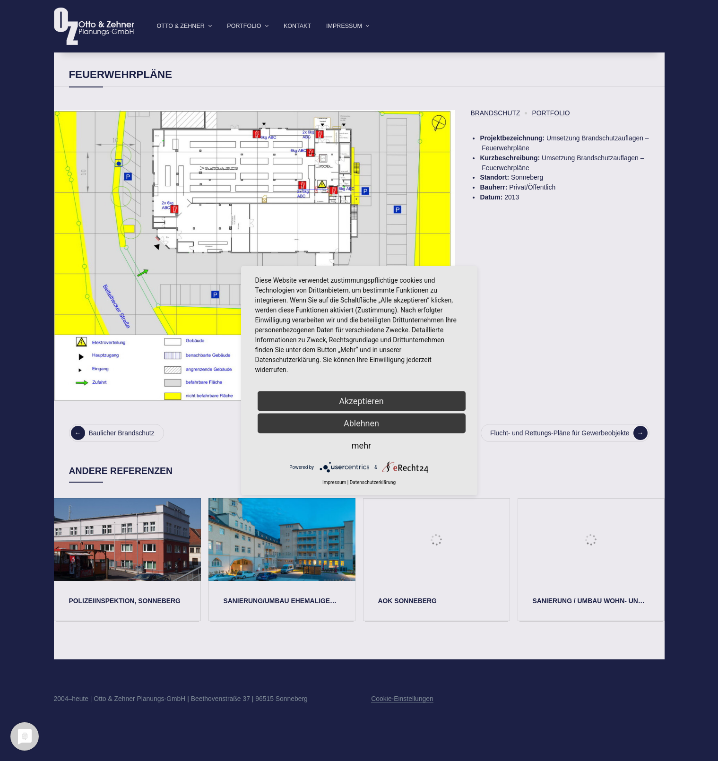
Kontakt (297, 26)
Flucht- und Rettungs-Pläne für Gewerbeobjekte (569, 448)
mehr (361, 445)
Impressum (344, 26)
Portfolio (244, 26)
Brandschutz (495, 128)
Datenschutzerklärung (373, 482)
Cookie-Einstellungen (402, 714)
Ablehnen (361, 423)
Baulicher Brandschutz (113, 448)
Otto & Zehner (181, 26)
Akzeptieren (361, 401)
